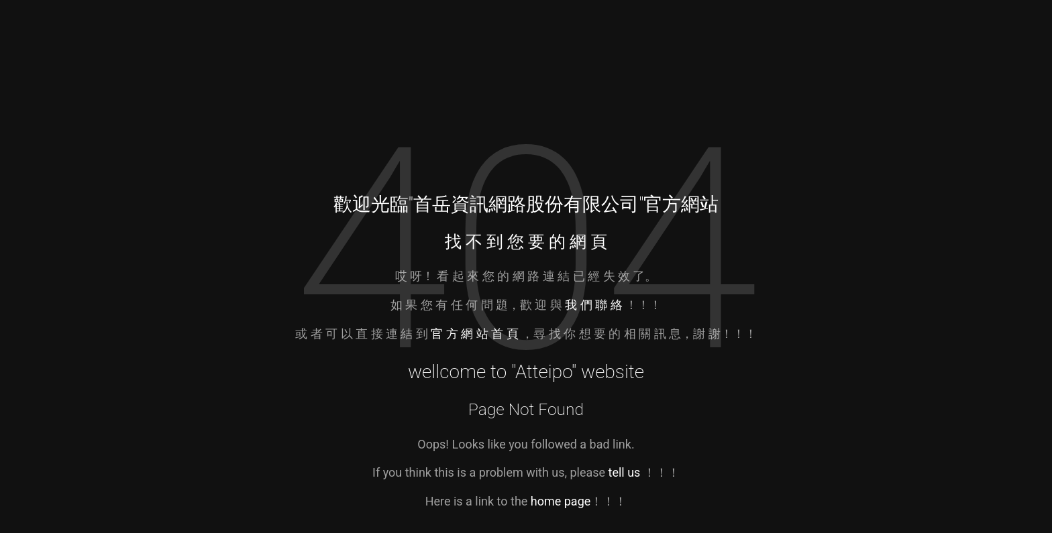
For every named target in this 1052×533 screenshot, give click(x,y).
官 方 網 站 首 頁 (476, 334)
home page (560, 501)
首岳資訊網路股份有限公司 (526, 204)
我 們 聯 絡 (593, 305)
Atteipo (543, 372)
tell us (625, 472)
